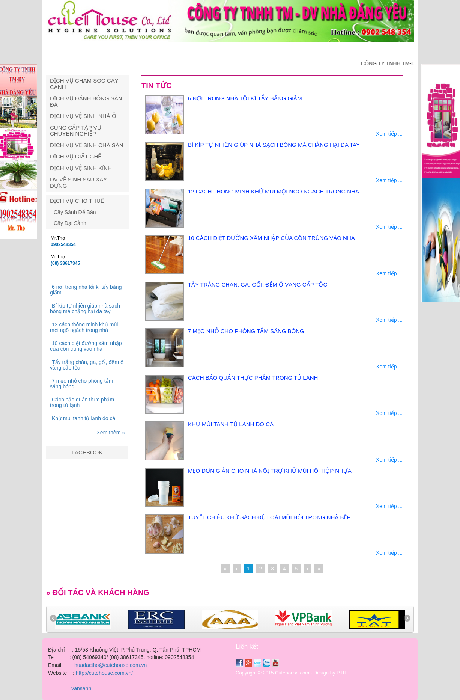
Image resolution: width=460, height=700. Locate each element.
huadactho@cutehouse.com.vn (110, 665)
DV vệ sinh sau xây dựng (78, 182)
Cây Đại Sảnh (70, 223)
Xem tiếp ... (389, 134)
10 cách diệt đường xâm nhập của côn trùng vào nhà (86, 346)
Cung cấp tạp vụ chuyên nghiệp (75, 130)
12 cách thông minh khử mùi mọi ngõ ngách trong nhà (84, 327)
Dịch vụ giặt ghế (75, 156)
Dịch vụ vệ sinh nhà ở (83, 116)
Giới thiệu (114, 50)
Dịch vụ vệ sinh (165, 50)
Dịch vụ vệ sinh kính (81, 168)
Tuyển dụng (348, 50)
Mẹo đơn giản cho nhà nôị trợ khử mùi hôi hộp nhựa (270, 471)
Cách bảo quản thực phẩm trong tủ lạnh (82, 402)
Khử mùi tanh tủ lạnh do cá (83, 418)
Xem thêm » (111, 433)
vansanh (80, 688)
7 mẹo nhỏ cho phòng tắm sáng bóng (81, 383)
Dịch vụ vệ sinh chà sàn (86, 145)
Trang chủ (69, 50)
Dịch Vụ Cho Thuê (77, 201)
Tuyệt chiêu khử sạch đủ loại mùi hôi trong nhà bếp (269, 517)
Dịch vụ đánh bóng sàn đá (86, 101)
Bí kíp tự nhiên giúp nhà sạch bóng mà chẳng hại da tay (85, 308)
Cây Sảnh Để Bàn (75, 212)
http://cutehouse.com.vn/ (104, 673)
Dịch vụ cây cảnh (227, 50)
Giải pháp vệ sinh (292, 50)
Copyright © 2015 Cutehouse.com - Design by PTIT (291, 673)
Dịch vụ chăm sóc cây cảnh (84, 83)
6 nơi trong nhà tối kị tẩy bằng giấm (86, 290)
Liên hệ (390, 50)
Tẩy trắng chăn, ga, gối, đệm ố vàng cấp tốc (86, 365)
